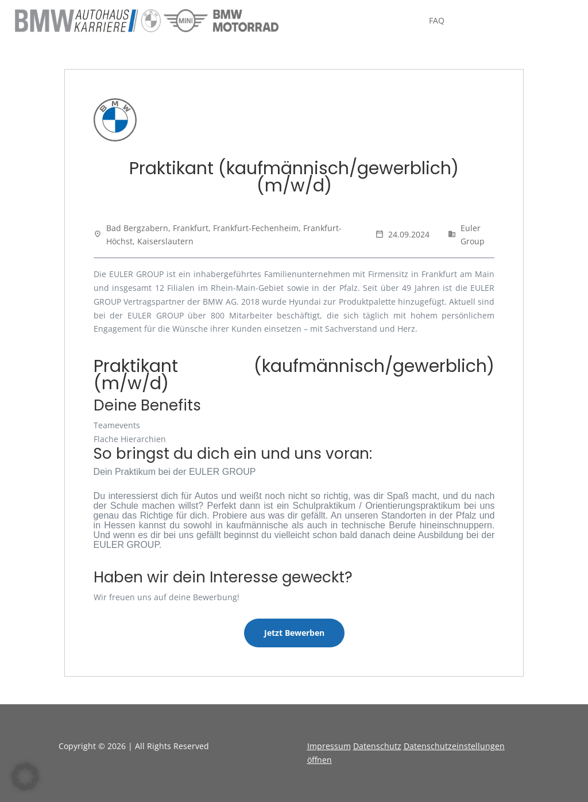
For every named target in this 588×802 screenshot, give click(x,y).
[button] (25, 776)
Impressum (329, 745)
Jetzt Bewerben (294, 632)
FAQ (436, 21)
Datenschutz (377, 745)
